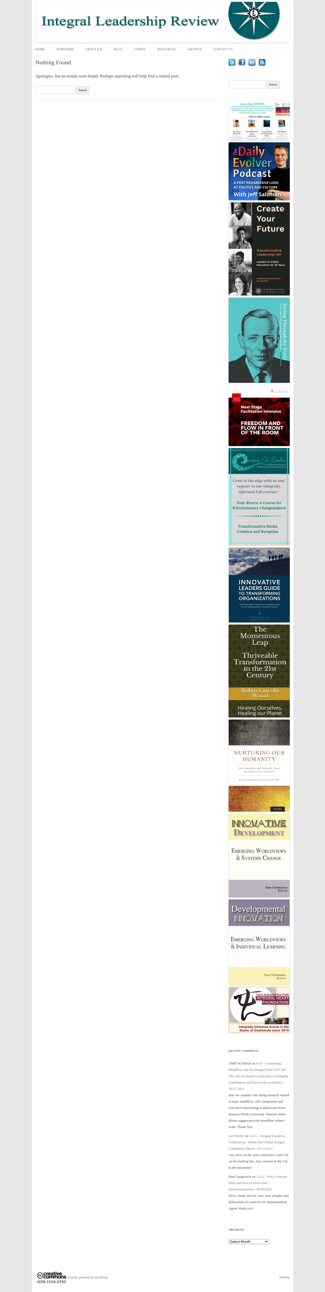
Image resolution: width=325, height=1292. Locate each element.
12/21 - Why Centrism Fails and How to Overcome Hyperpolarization (258, 1183)
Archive (195, 49)
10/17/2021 (236, 1089)
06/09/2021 (264, 1189)
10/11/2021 (265, 1148)
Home (40, 49)
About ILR (93, 49)
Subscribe (65, 49)
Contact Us (223, 49)
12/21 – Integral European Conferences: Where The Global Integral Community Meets (257, 1142)
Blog (118, 49)
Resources (166, 49)
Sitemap (284, 1277)
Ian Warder (236, 1136)
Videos (140, 49)
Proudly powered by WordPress (88, 1277)
